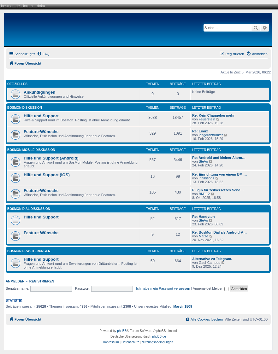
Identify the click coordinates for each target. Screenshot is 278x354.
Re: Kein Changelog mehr (213, 115)
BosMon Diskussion (24, 107)
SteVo (203, 161)
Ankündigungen (39, 92)
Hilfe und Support (41, 115)
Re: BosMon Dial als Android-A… (219, 232)
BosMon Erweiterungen (28, 251)
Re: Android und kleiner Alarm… (218, 158)
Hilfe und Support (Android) (51, 158)
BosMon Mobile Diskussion (31, 150)
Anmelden (15, 281)
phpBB (122, 331)
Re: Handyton (203, 216)
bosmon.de (10, 6)
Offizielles (17, 84)
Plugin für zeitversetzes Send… (218, 190)
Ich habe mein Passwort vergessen (163, 288)
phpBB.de (159, 336)
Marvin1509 (182, 306)
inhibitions (206, 178)
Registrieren (41, 281)
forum (28, 6)
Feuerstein (207, 119)
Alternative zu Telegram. (212, 259)
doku (41, 6)
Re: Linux (200, 131)
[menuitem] (43, 54)
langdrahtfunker (211, 135)
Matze (203, 236)
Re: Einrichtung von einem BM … (219, 174)
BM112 (204, 194)
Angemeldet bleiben (210, 288)
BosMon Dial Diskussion (28, 209)
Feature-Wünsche (41, 131)
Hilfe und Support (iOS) (47, 174)
